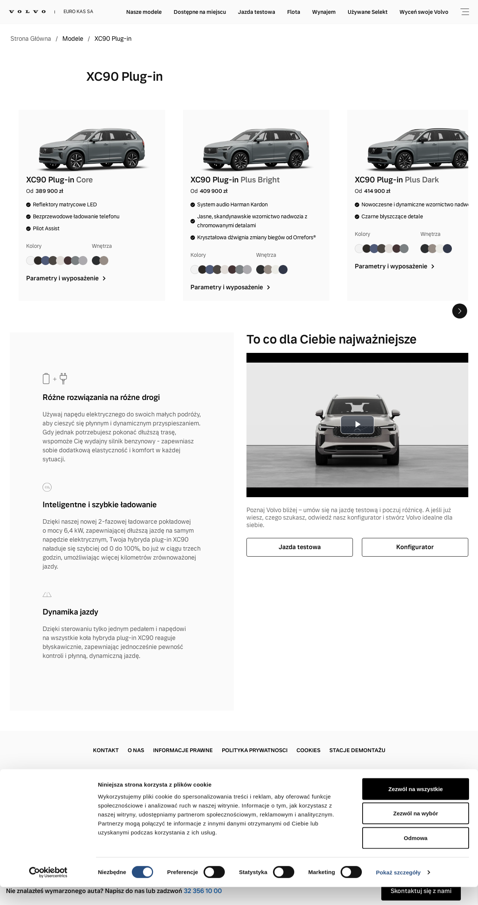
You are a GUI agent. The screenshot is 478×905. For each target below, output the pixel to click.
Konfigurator (415, 547)
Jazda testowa (256, 12)
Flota (293, 12)
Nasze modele (144, 12)
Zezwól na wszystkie (415, 807)
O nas (136, 750)
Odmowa (415, 856)
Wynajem (324, 12)
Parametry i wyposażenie (66, 278)
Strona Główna (30, 39)
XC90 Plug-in (112, 39)
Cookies (308, 750)
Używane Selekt (368, 12)
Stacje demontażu (357, 750)
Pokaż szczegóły (398, 890)
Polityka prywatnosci (255, 750)
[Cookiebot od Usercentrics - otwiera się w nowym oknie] (48, 890)
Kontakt (106, 750)
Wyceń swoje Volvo (424, 12)
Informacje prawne (183, 750)
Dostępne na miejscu (200, 12)
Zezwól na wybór (415, 831)
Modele (72, 39)
